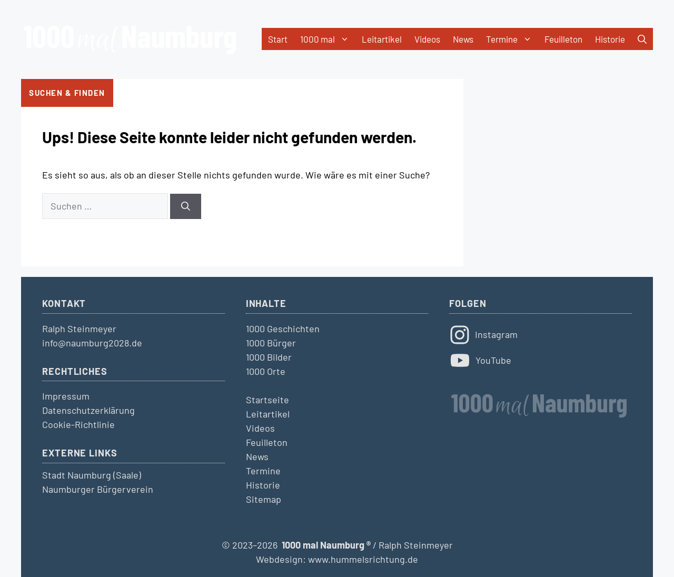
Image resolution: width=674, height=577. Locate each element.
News (463, 39)
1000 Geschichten (283, 328)
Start (278, 39)
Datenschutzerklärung (88, 410)
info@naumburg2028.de (92, 343)
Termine (512, 39)
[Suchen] (185, 206)
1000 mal (327, 39)
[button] (642, 39)
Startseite (267, 399)
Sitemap (263, 499)
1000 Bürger (271, 343)
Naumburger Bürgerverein (97, 489)
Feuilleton (563, 39)
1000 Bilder (269, 357)
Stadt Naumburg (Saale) (91, 475)
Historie (610, 39)
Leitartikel (382, 39)
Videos (427, 39)
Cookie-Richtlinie (78, 424)
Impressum (66, 396)
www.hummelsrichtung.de (363, 559)
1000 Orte (265, 371)
